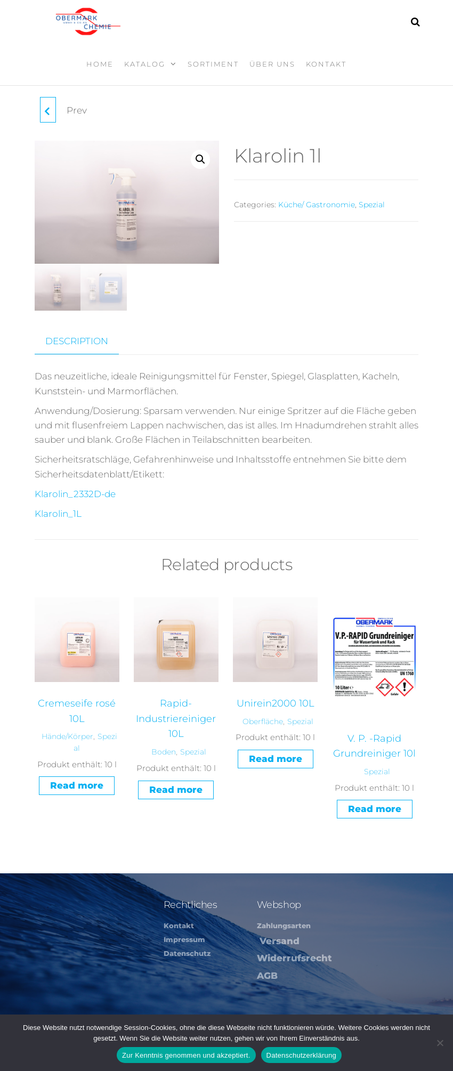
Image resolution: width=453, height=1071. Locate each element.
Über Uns (272, 64)
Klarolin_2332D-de (75, 493)
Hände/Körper (67, 736)
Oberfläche (262, 720)
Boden (163, 751)
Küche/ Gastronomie (316, 204)
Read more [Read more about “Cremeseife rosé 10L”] (76, 785)
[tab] (85, 340)
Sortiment (213, 64)
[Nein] (439, 1042)
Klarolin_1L (58, 512)
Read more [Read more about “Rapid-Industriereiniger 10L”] (176, 788)
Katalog (144, 64)
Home (100, 64)
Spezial (372, 204)
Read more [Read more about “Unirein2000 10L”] (275, 757)
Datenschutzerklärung (301, 1055)
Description (76, 340)
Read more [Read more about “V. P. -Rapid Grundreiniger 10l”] (374, 808)
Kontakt (326, 64)
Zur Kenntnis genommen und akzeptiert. (186, 1055)
